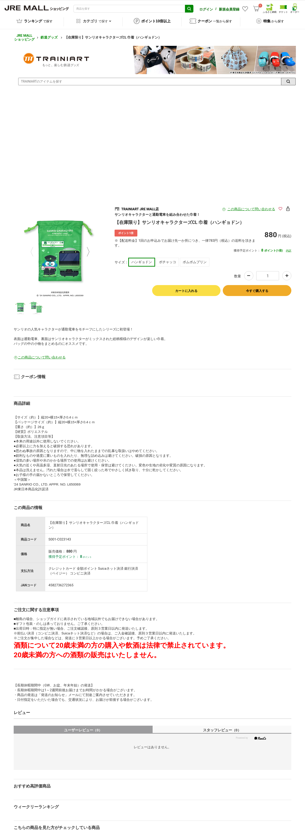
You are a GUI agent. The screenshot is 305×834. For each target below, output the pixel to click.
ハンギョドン (141, 259)
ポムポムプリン (195, 259)
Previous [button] (34, 248)
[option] (60, 248)
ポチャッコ (167, 259)
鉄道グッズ (50, 34)
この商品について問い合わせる (251, 206)
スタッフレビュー (222, 727)
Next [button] (85, 248)
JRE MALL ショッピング (24, 34)
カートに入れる (186, 287)
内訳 (288, 247)
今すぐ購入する (257, 287)
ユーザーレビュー (83, 727)
